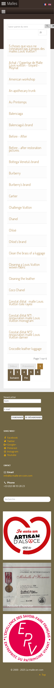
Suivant (14, 378)
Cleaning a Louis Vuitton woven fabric (24, 265)
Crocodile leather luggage (25, 348)
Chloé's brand (17, 241)
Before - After (18, 136)
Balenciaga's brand (21, 125)
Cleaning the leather (22, 278)
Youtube (10, 455)
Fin (26, 378)
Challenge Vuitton (20, 207)
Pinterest (10, 448)
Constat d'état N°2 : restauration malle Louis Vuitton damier (24, 334)
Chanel (13, 219)
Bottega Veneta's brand (24, 161)
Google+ (10, 444)
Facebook (11, 437)
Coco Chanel (17, 290)
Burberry (15, 173)
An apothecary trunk (22, 90)
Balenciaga (16, 113)
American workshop (22, 79)
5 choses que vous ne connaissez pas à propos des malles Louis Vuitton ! (27, 48)
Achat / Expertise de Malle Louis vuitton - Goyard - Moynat (26, 65)
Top (42, 674)
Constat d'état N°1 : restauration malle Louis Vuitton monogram (24, 318)
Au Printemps (18, 102)
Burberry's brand (20, 184)
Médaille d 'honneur (20, 605)
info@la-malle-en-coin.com (18, 475)
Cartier (13, 196)
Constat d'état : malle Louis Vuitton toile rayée (26, 302)
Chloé (12, 230)
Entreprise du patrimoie (23, 657)
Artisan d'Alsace (17, 554)
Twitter (9, 441)
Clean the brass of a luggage (27, 253)
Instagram (11, 451)
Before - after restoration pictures (25, 148)
